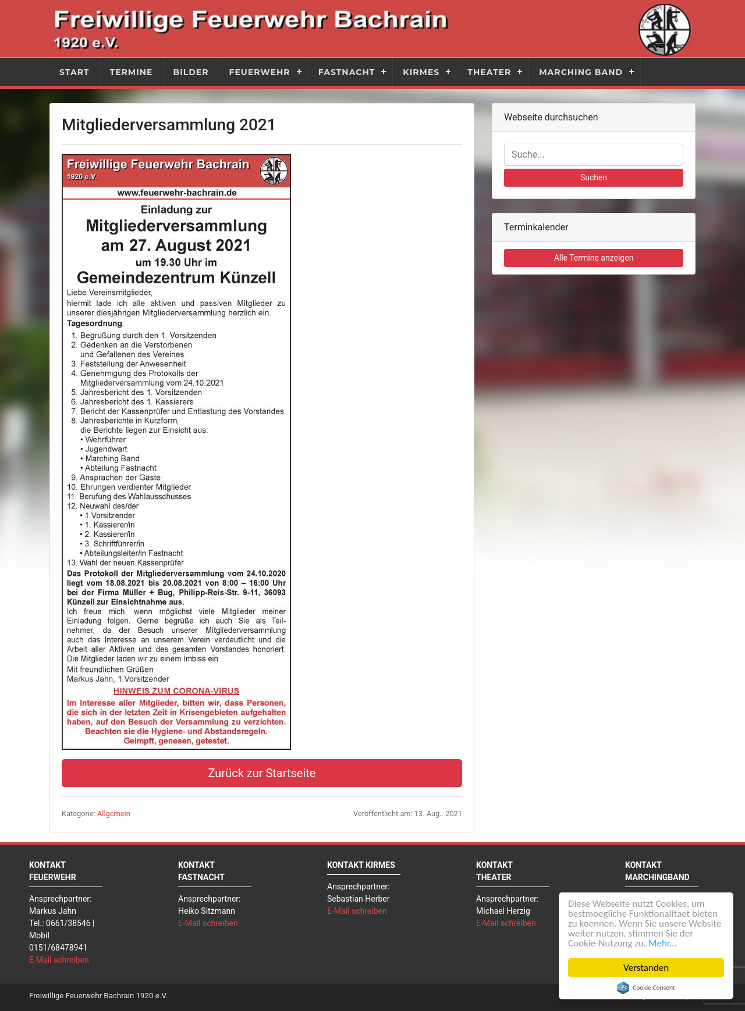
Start (74, 72)
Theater (489, 72)
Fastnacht (346, 72)
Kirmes (421, 72)
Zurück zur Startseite (262, 773)
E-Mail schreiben (59, 959)
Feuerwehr (259, 72)
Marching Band (581, 72)
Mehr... (662, 943)
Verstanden (646, 968)
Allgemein (113, 813)
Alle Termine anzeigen (594, 257)
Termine (130, 72)
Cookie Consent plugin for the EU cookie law (646, 987)
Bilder (191, 72)
